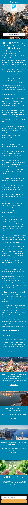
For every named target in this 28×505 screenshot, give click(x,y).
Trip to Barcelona (14, 34)
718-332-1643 (14, 2)
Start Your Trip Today (14, 352)
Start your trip (14, 501)
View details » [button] (14, 384)
